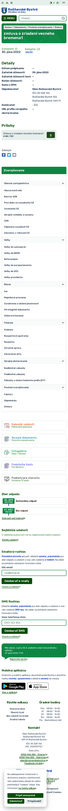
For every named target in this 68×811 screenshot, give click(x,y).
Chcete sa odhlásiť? (11, 587)
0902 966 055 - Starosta (34, 754)
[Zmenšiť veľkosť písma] (54, 3)
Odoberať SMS (14, 631)
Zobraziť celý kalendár (13, 518)
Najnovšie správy (19, 659)
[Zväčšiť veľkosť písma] (58, 3)
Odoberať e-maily (16, 581)
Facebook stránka (34, 763)
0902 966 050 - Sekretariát (34, 757)
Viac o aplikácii (9, 692)
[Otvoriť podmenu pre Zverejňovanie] (63, 177)
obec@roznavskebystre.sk (34, 760)
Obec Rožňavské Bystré (42, 781)
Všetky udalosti (10, 540)
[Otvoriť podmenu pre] (63, 183)
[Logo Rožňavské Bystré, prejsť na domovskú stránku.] (34, 11)
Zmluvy (29, 52)
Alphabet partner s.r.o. (47, 778)
